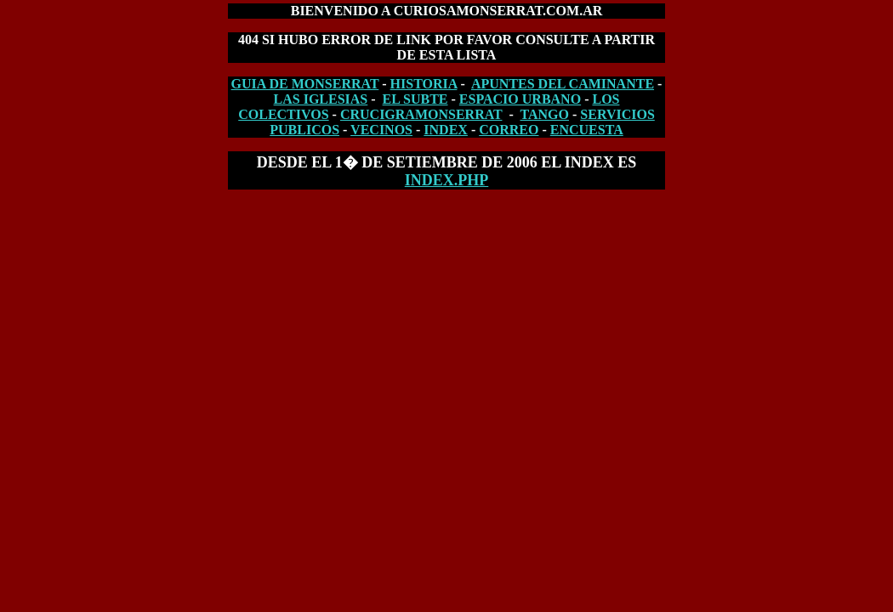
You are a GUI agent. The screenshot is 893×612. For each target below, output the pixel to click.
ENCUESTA (586, 129)
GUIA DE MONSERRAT (305, 83)
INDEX (446, 129)
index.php (447, 180)
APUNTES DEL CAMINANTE (562, 83)
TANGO (544, 114)
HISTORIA (424, 83)
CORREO (508, 129)
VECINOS (381, 129)
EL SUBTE (415, 99)
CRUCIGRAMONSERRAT (421, 114)
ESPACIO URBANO (520, 99)
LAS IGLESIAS (321, 99)
